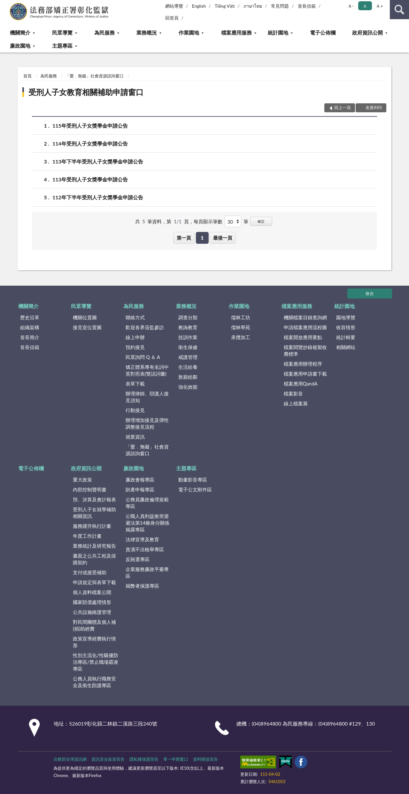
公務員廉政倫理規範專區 (147, 502)
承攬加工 (240, 337)
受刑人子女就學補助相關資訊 (94, 512)
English (199, 6)
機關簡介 (20, 32)
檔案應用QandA (301, 383)
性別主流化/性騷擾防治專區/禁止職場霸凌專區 (95, 661)
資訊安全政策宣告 (108, 759)
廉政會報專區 (140, 479)
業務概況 (146, 32)
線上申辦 (135, 337)
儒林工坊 (240, 317)
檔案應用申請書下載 (305, 374)
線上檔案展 (296, 403)
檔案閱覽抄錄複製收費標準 (305, 350)
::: (5, 4)
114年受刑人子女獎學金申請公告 (90, 143)
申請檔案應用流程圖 (305, 327)
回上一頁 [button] (342, 107)
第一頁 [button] (184, 238)
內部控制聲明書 (89, 489)
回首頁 (172, 17)
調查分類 (187, 317)
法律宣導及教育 (142, 539)
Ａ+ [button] (379, 6)
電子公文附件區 (195, 489)
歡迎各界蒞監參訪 (145, 327)
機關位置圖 (85, 317)
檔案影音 (293, 393)
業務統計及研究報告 (94, 546)
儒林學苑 (240, 327)
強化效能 (187, 387)
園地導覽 (345, 317)
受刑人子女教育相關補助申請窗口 (85, 92)
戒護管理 (187, 357)
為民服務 (104, 32)
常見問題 (280, 6)
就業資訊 (135, 437)
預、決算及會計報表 (94, 499)
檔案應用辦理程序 (303, 364)
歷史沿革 (29, 317)
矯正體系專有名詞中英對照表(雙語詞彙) (147, 370)
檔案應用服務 (236, 32)
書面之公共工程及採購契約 (94, 559)
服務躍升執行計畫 (92, 526)
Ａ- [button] (351, 6)
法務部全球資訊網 (70, 759)
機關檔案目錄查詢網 (305, 317)
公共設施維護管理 (92, 612)
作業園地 (189, 32)
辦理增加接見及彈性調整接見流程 (147, 423)
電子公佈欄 (323, 32)
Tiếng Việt (225, 6)
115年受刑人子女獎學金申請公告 (90, 125)
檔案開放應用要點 (303, 337)
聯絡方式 (135, 317)
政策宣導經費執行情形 (94, 642)
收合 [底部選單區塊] (370, 293)
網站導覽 (174, 6)
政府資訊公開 (367, 32)
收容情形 (345, 327)
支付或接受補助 (89, 572)
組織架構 (29, 327)
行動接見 (135, 410)
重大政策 (82, 479)
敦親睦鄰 (187, 377)
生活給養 (187, 367)
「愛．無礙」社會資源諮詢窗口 (95, 75)
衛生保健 (187, 347)
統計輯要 (345, 337)
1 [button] (202, 238)
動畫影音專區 (192, 479)
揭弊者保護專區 (142, 586)
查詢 (399, 9)
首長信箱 (307, 6)
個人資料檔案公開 (92, 592)
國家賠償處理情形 (92, 602)
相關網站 (345, 347)
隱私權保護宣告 (143, 759)
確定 (261, 221)
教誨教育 (187, 327)
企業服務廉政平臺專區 (147, 572)
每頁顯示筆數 (208, 221)
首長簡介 (29, 337)
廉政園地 (20, 46)
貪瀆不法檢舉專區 (145, 549)
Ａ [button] (365, 6)
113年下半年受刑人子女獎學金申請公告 (97, 161)
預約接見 (135, 347)
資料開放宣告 (205, 759)
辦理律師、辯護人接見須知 (147, 397)
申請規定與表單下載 (94, 582)
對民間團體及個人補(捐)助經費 (94, 625)
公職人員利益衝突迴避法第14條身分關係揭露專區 (147, 522)
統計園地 (278, 32)
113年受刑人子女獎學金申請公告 (90, 179)
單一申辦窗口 (175, 759)
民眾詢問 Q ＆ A (143, 357)
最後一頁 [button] (222, 238)
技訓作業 (187, 337)
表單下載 (135, 383)
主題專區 (62, 46)
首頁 (27, 75)
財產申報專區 (140, 489)
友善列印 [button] (374, 107)
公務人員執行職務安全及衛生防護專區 (94, 682)
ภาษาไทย (252, 6)
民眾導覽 (62, 32)
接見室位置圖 (87, 327)
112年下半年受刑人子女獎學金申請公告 (97, 197)
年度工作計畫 (87, 536)
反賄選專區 (138, 559)
